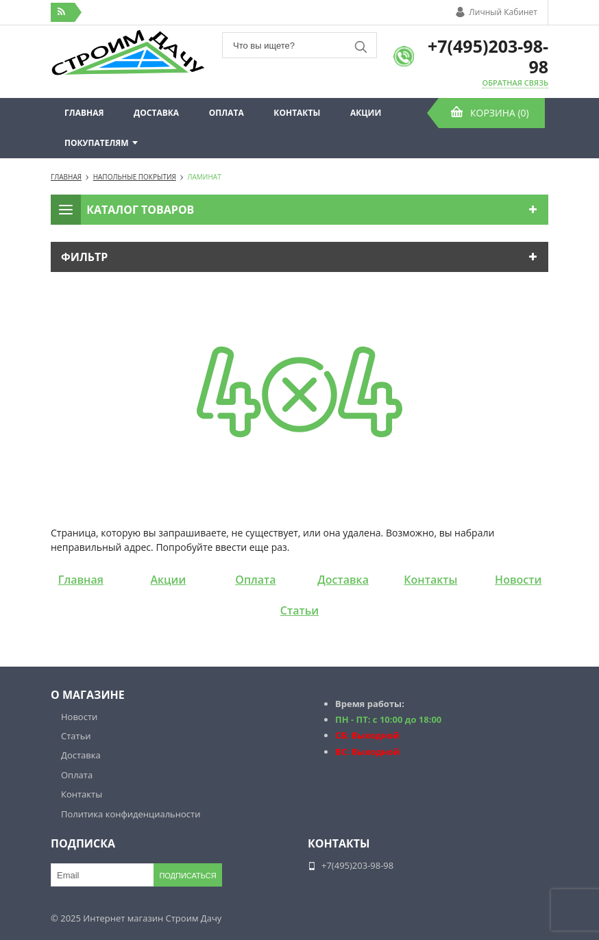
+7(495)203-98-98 (488, 56)
